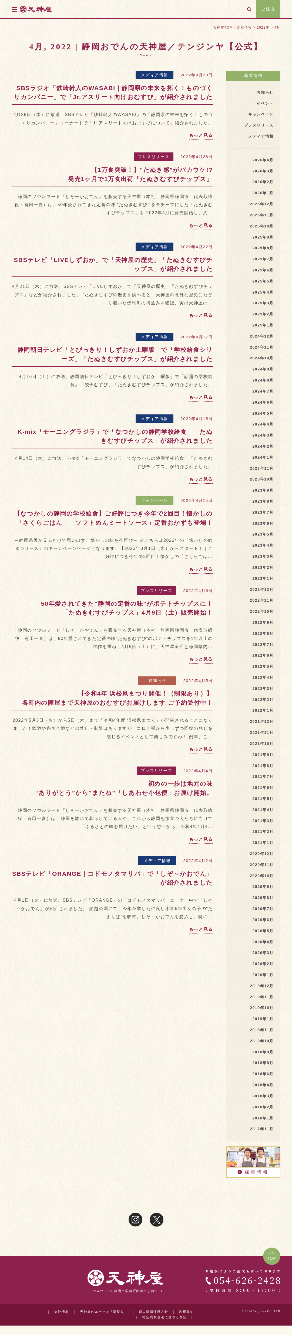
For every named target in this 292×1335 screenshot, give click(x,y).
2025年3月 (262, 303)
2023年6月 (262, 523)
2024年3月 (262, 435)
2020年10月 (262, 876)
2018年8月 (262, 1063)
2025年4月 (262, 292)
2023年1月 (262, 578)
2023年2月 (262, 567)
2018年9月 (262, 1052)
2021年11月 (262, 732)
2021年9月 (262, 754)
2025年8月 (262, 248)
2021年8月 (262, 766)
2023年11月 (262, 468)
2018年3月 (262, 1096)
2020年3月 (262, 953)
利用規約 (186, 1312)
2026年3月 (262, 171)
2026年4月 (262, 160)
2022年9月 (262, 622)
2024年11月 (262, 347)
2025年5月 (262, 281)
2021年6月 (262, 787)
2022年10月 (262, 611)
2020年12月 (262, 854)
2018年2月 (262, 1107)
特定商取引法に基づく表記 (164, 1317)
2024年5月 (262, 413)
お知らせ (157, 680)
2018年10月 (262, 1041)
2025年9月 (262, 237)
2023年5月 (262, 534)
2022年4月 (262, 677)
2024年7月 (262, 391)
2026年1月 (262, 193)
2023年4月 (262, 545)
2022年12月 (262, 589)
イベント (265, 103)
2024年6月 (262, 402)
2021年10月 (262, 743)
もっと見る (201, 135)
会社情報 (61, 1312)
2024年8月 (262, 380)
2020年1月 (262, 975)
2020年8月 (262, 897)
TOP (271, 1258)
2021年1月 (262, 842)
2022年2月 (262, 699)
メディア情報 (154, 75)
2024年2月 (262, 446)
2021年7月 (262, 776)
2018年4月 (262, 1085)
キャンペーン (154, 500)
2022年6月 (262, 655)
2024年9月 (262, 369)
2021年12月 (262, 721)
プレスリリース (153, 156)
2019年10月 (262, 1008)
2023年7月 (262, 512)
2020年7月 (262, 909)
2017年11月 (262, 1129)
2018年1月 (262, 1118)
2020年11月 (262, 865)
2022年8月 (262, 633)
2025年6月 (262, 270)
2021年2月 (262, 831)
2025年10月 (262, 226)
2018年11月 (262, 1030)
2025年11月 (262, 215)
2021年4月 (262, 810)
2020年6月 (262, 920)
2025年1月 (262, 325)
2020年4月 (262, 942)
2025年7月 (262, 259)
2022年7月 (262, 644)
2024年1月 (262, 457)
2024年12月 (262, 336)
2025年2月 (262, 314)
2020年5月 (262, 931)
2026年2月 (262, 182)
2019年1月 (262, 1019)
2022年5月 (262, 666)
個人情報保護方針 (153, 1312)
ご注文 (268, 9)
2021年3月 (262, 821)
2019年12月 (262, 986)
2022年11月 (262, 600)
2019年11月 (262, 997)
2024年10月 (262, 358)
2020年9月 (262, 886)
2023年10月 (262, 479)
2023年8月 (262, 501)
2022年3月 (262, 688)
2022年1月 (262, 710)
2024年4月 (262, 424)
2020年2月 (262, 964)
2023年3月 (262, 556)
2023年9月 (262, 490)
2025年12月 (262, 204)
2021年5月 (262, 798)
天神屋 (45, 9)
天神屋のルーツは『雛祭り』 (104, 1312)
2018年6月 (262, 1074)
